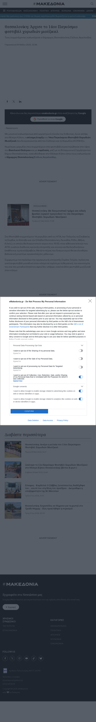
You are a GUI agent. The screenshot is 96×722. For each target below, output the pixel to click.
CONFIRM (29, 411)
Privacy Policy (62, 420)
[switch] (81, 350)
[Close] (90, 301)
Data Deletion (33, 420)
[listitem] (48, 345)
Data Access (48, 420)
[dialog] (48, 361)
